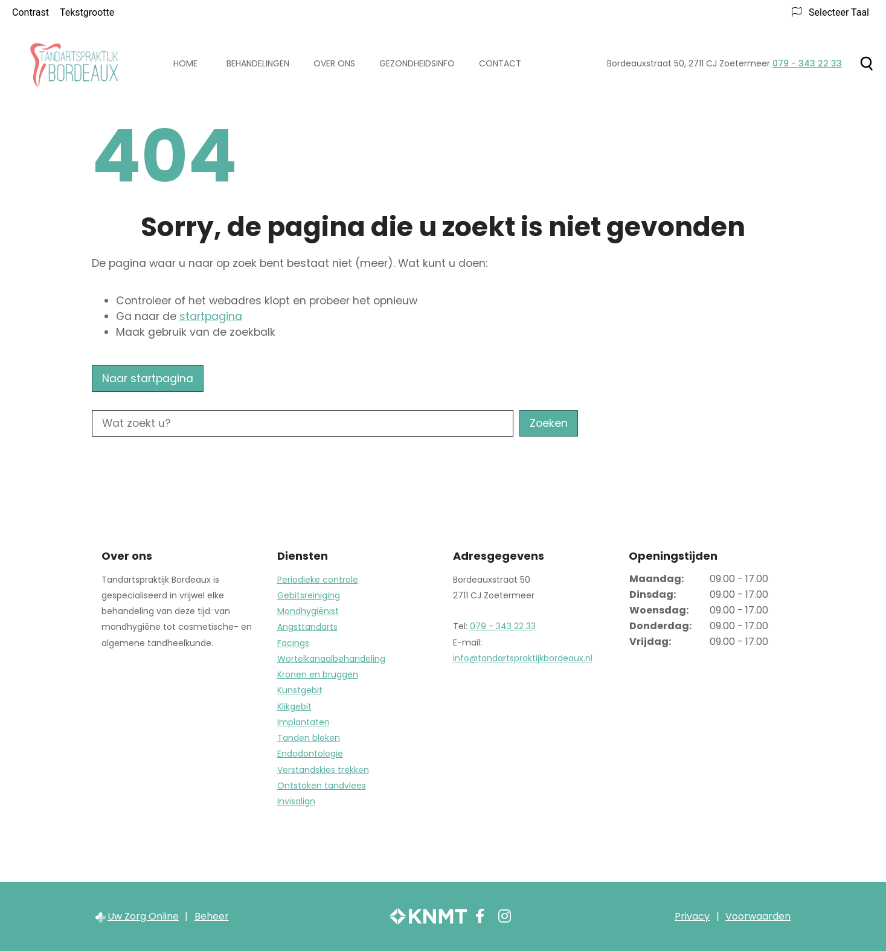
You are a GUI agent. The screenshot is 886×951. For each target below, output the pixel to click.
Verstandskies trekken (323, 770)
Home (185, 63)
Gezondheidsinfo (417, 63)
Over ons (334, 63)
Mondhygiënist (308, 611)
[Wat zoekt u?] (302, 423)
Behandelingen (257, 63)
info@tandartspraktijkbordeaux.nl (522, 658)
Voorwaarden (758, 916)
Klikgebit (294, 706)
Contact (500, 63)
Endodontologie (310, 754)
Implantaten (303, 722)
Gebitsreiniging (308, 595)
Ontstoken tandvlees (321, 786)
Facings (293, 643)
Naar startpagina (147, 378)
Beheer (211, 916)
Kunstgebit (300, 690)
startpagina (210, 316)
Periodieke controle (317, 580)
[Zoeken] (866, 63)
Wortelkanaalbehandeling (331, 659)
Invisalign (296, 801)
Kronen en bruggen (317, 674)
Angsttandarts (307, 627)
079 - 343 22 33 (503, 626)
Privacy (692, 916)
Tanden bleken (308, 738)
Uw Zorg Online (143, 916)
